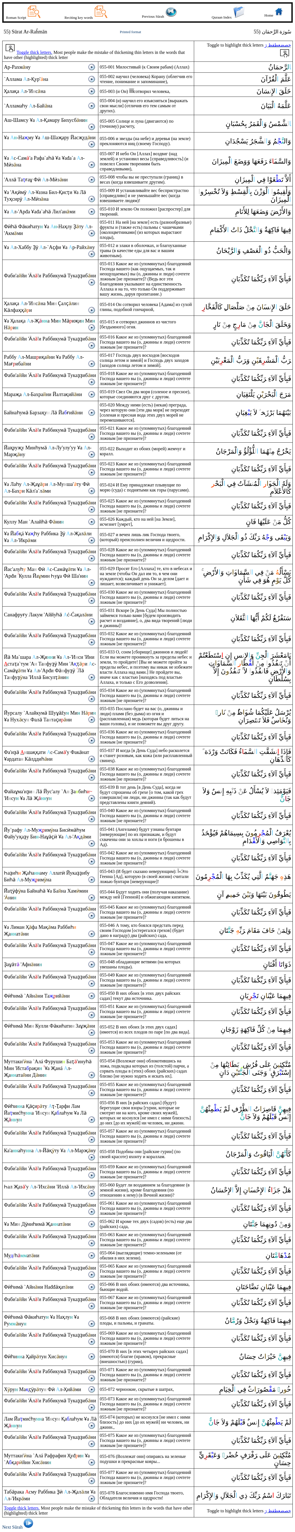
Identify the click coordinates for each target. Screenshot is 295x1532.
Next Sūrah (18, 1527)
